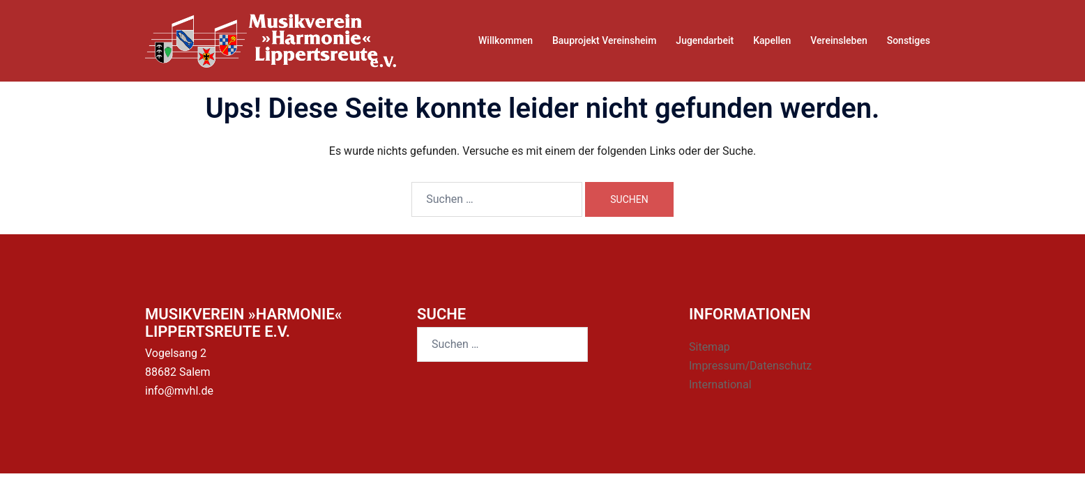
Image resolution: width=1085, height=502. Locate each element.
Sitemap (709, 346)
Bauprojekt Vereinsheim (604, 40)
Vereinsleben (838, 40)
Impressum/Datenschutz (750, 365)
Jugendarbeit (705, 40)
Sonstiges (908, 40)
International (720, 384)
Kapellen (772, 40)
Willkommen (505, 40)
